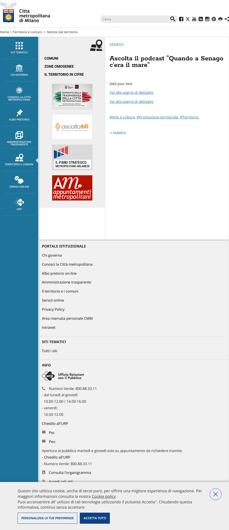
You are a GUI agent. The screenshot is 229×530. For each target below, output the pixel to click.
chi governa (19, 70)
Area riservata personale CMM (67, 318)
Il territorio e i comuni (60, 291)
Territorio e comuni (27, 32)
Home (4, 32)
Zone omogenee (59, 66)
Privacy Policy (53, 309)
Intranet (48, 327)
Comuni (51, 58)
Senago (117, 44)
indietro (119, 133)
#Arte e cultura (122, 117)
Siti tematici (19, 48)
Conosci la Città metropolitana (19, 94)
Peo (52, 441)
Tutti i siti (49, 351)
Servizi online (19, 182)
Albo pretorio (19, 115)
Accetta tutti (95, 518)
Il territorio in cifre (64, 74)
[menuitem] (19, 48)
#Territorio (189, 117)
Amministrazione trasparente (19, 138)
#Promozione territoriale (157, 117)
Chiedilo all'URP (55, 423)
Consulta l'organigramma (70, 472)
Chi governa (52, 255)
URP (19, 204)
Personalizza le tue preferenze (47, 518)
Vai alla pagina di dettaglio (132, 92)
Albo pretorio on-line (59, 273)
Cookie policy (104, 496)
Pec (52, 432)
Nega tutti (215, 494)
